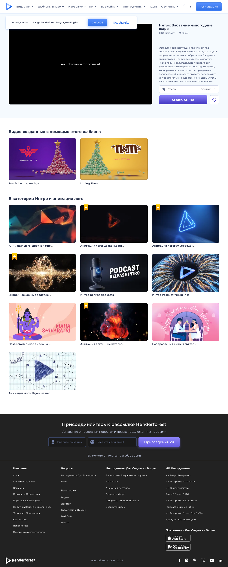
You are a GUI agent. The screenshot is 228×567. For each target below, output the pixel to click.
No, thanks (121, 22)
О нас (16, 475)
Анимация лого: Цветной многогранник (37, 245)
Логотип (66, 503)
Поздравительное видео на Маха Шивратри (40, 344)
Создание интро (115, 494)
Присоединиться (159, 442)
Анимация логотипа (118, 488)
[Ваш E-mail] (112, 442)
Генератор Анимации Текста (122, 500)
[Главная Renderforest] (9, 7)
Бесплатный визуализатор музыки (126, 475)
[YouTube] (212, 561)
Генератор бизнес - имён (180, 506)
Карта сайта (20, 519)
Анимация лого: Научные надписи (33, 393)
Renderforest (20, 525)
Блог (64, 481)
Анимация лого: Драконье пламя (103, 245)
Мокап (65, 522)
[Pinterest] (194, 561)
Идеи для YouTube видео (181, 519)
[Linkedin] (220, 561)
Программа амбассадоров (29, 532)
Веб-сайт (66, 516)
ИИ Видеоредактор (177, 488)
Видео (65, 497)
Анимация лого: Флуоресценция (175, 245)
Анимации (112, 481)
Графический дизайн (73, 509)
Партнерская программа (28, 500)
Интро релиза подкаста (97, 295)
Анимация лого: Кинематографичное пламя (111, 344)
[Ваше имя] (67, 442)
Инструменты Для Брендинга (78, 475)
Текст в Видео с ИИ (177, 494)
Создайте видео (115, 506)
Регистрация (209, 6)
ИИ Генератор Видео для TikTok (184, 513)
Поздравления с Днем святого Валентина (181, 344)
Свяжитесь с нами (24, 481)
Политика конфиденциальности (32, 506)
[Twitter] (203, 561)
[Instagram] (186, 561)
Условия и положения (26, 513)
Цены (154, 6)
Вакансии (19, 488)
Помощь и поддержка (26, 494)
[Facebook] (180, 561)
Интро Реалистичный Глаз (171, 295)
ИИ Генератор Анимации (180, 481)
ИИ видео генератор (178, 475)
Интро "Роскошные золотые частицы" (36, 295)
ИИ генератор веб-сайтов (181, 500)
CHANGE (97, 22)
